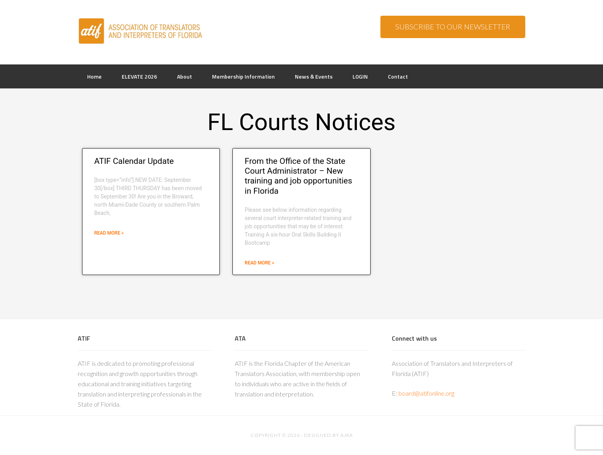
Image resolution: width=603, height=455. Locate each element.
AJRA (346, 435)
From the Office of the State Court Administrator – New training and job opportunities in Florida (298, 176)
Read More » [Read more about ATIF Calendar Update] (109, 233)
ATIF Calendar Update (134, 161)
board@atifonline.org (426, 393)
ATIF (140, 31)
